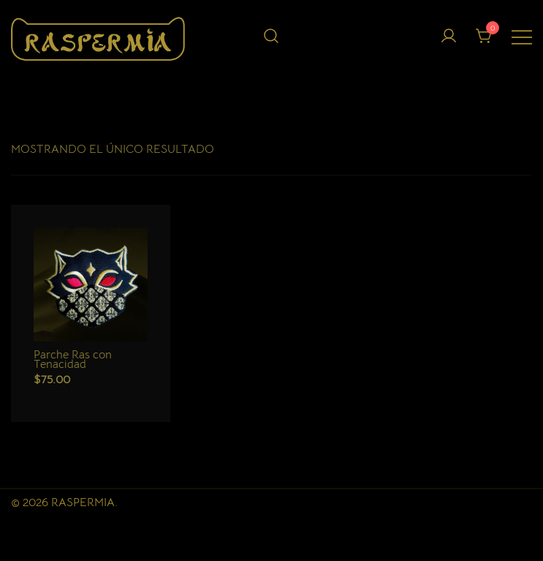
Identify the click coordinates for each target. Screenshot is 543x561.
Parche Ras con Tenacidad (73, 359)
